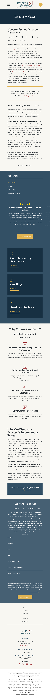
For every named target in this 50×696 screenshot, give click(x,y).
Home (25, 608)
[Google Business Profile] (27, 664)
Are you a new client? (13, 561)
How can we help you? (13, 573)
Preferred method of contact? (15, 567)
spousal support (12, 49)
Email (8, 555)
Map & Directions (25, 645)
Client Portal (25, 621)
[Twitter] (23, 664)
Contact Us (25, 618)
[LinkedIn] (31, 664)
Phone (9, 549)
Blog (25, 616)
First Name (10, 537)
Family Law (25, 613)
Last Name (10, 543)
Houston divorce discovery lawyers (31, 65)
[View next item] (31, 231)
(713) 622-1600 (25, 658)
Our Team (25, 610)
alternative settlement (17, 72)
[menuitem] (24, 182)
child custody (16, 114)
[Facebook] (19, 664)
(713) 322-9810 (25, 652)
